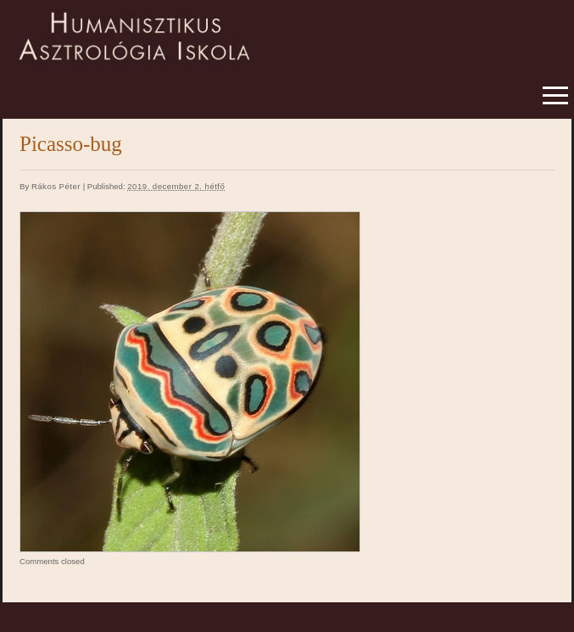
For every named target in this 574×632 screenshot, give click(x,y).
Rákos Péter (56, 186)
